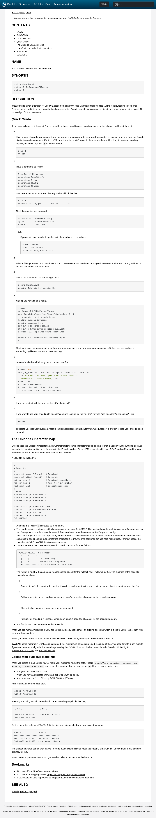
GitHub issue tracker (76, 806)
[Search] (133, 4)
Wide (104, 4)
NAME (19, 32)
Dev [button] (47, 4)
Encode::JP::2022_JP (118, 647)
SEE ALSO (21, 55)
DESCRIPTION (23, 38)
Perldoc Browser (16, 4)
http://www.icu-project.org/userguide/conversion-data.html (66, 777)
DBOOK (42, 806)
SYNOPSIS (22, 35)
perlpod (33, 791)
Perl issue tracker (98, 811)
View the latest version (90, 18)
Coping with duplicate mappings (36, 48)
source (22, 12)
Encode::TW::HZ (47, 650)
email (88, 806)
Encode (15, 791)
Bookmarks (21, 51)
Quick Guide (22, 41)
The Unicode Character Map (30, 45)
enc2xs (15, 12)
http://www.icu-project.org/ (45, 771)
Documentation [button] (63, 4)
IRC (121, 811)
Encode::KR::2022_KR (23, 650)
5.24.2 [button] (37, 4)
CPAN (28, 12)
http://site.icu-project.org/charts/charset (66, 774)
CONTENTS (21, 25)
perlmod (24, 791)
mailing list (113, 811)
